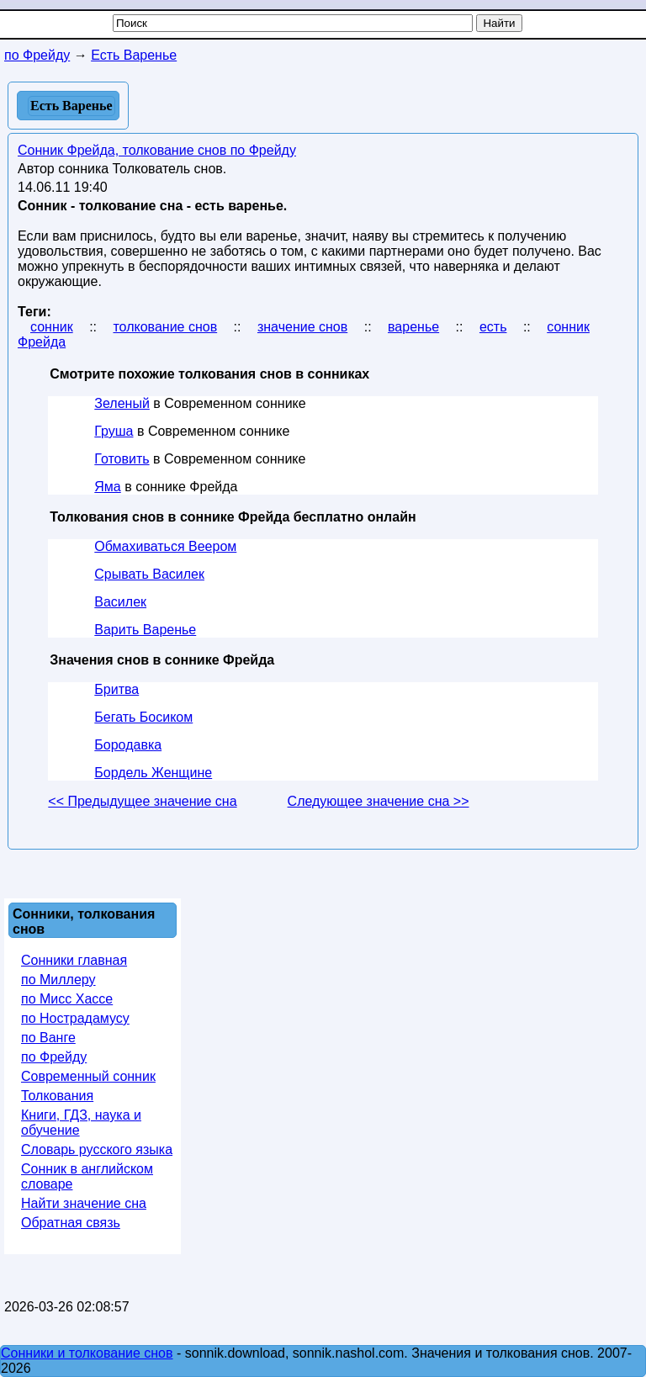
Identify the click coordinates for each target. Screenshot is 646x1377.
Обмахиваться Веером (165, 546)
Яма (107, 486)
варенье (413, 327)
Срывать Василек (149, 574)
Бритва (116, 689)
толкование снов (165, 327)
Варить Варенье (145, 629)
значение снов (302, 327)
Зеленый (122, 403)
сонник (51, 327)
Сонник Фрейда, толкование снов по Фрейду (157, 150)
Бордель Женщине (153, 772)
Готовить (121, 459)
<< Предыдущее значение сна (142, 801)
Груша (113, 431)
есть (493, 327)
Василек (120, 602)
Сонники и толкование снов (87, 1353)
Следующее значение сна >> (378, 801)
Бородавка (128, 745)
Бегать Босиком (143, 717)
